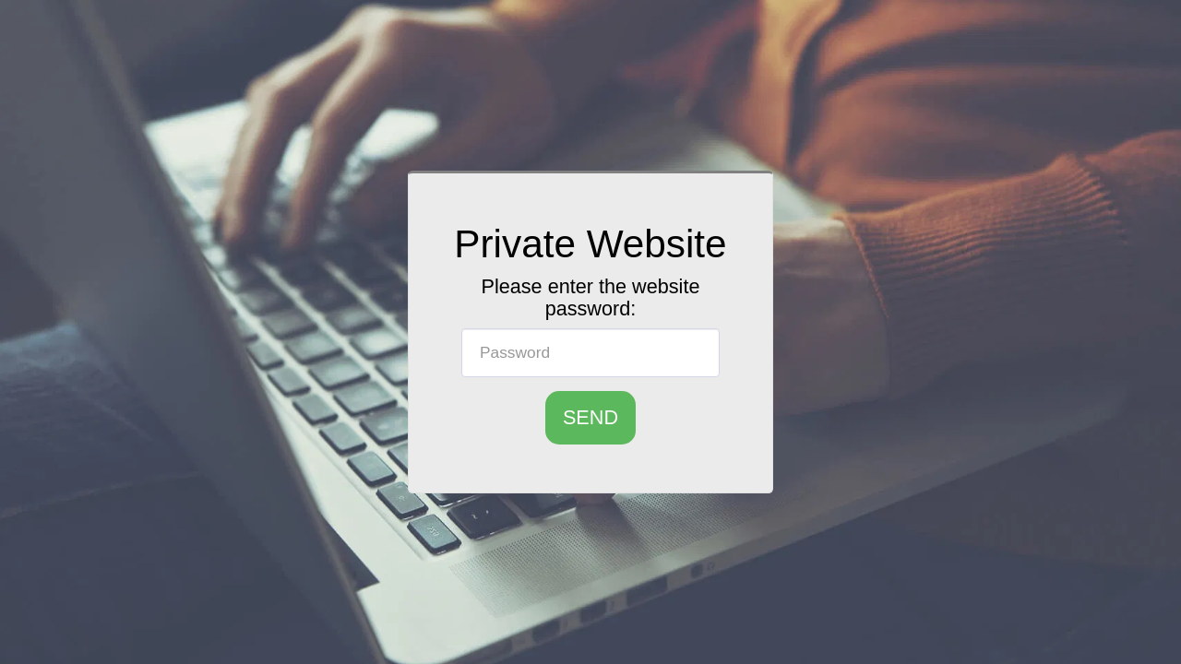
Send (590, 417)
